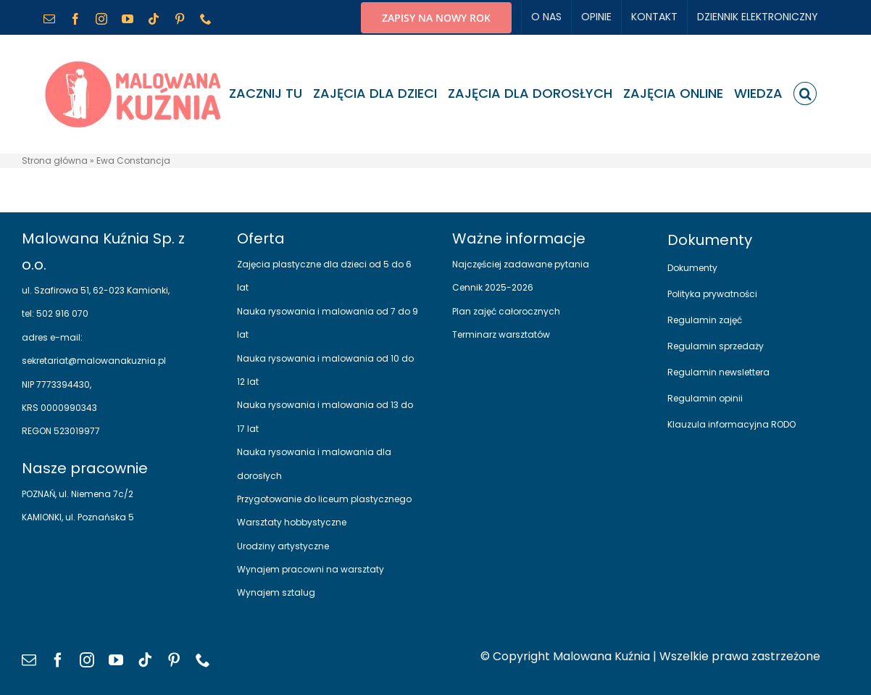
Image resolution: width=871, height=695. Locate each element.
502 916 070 (61, 313)
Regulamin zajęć (704, 320)
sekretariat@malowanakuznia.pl (94, 360)
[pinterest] (174, 660)
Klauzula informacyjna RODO (731, 424)
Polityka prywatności (712, 294)
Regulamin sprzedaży (715, 346)
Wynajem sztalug (276, 592)
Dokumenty (692, 268)
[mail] (29, 660)
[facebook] (58, 660)
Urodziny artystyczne (283, 546)
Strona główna (55, 160)
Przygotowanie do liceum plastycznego (324, 499)
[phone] (203, 660)
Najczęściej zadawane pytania (520, 264)
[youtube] (116, 660)
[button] (805, 93)
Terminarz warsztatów (501, 334)
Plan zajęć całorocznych (506, 311)
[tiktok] (145, 660)
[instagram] (87, 660)
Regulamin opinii (705, 398)
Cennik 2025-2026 (492, 287)
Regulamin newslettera (718, 372)
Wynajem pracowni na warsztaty (310, 569)
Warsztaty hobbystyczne (291, 522)
